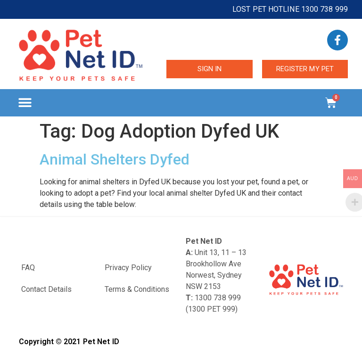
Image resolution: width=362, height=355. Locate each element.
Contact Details (46, 289)
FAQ (28, 267)
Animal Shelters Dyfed (114, 159)
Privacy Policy (128, 267)
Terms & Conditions (137, 289)
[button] (24, 103)
